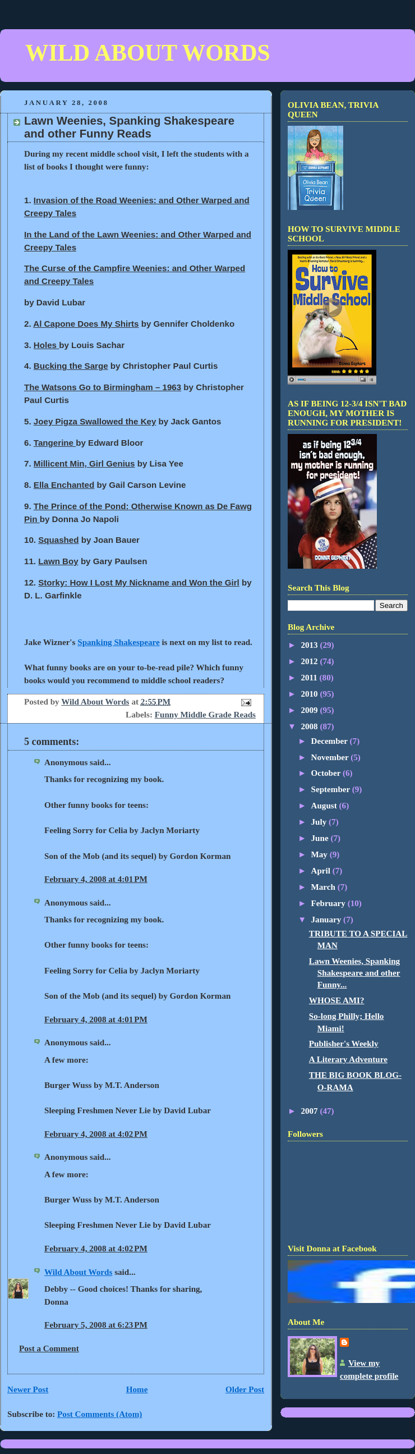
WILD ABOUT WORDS (147, 53)
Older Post (244, 1389)
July (320, 821)
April (322, 870)
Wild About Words (78, 1272)
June (321, 838)
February (329, 903)
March (324, 887)
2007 (310, 1110)
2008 (310, 726)
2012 (310, 661)
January (327, 919)
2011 (310, 677)
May (320, 854)
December (330, 741)
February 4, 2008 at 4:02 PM (95, 1134)
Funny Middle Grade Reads (205, 714)
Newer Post (27, 1389)
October (327, 773)
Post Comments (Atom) (99, 1414)
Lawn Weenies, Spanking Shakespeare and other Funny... (354, 973)
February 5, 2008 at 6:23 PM (95, 1324)
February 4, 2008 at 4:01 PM (95, 879)
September (331, 789)
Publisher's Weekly (344, 1043)
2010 (310, 693)
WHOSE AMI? (337, 1000)
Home (137, 1389)
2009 (310, 710)
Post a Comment (49, 1348)
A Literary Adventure (348, 1059)
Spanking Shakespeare (118, 642)
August (325, 805)
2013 (310, 645)
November (331, 757)
